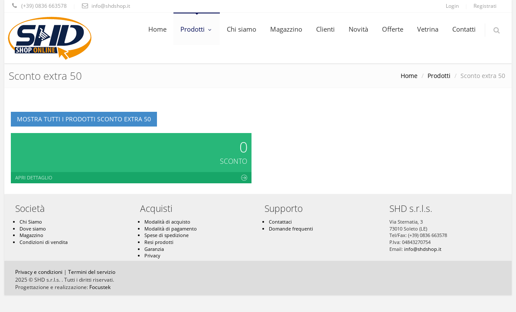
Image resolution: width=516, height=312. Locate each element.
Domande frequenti (291, 228)
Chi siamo (241, 29)
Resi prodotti (158, 242)
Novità (358, 29)
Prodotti (196, 29)
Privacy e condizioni (38, 272)
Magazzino (286, 29)
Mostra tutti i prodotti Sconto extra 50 (84, 119)
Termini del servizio (91, 272)
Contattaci (280, 221)
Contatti (464, 29)
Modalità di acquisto (167, 221)
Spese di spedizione (166, 235)
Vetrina (427, 29)
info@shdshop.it (422, 249)
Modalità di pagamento (170, 228)
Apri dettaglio (131, 177)
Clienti (325, 29)
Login (452, 6)
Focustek (100, 287)
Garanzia (154, 249)
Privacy (152, 255)
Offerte (392, 29)
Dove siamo (33, 228)
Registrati (485, 6)
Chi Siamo (31, 221)
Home (157, 29)
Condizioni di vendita (44, 242)
